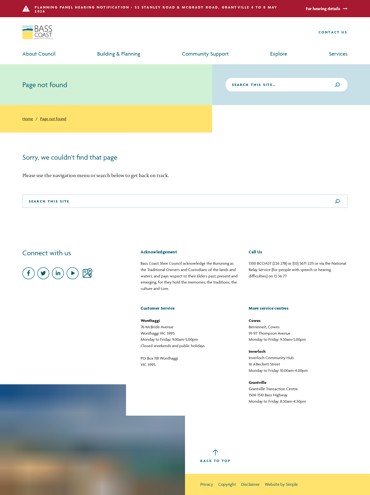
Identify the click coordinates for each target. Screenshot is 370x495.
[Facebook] (28, 273)
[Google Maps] (87, 273)
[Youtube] (73, 273)
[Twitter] (43, 273)
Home (27, 118)
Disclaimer (250, 484)
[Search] (337, 84)
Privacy (206, 484)
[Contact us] (333, 32)
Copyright (227, 484)
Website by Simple (281, 484)
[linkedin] (58, 273)
